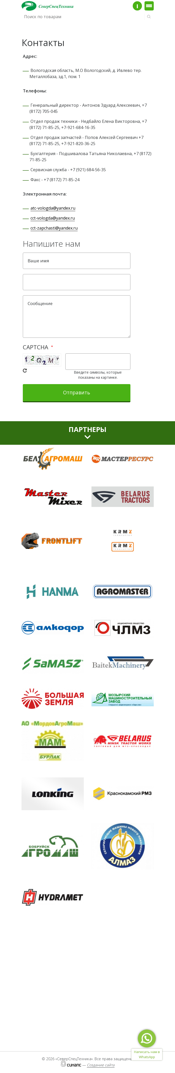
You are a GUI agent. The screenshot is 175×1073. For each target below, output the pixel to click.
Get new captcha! (25, 370)
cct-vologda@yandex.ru (52, 218)
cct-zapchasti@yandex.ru (54, 228)
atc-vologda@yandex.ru (52, 208)
